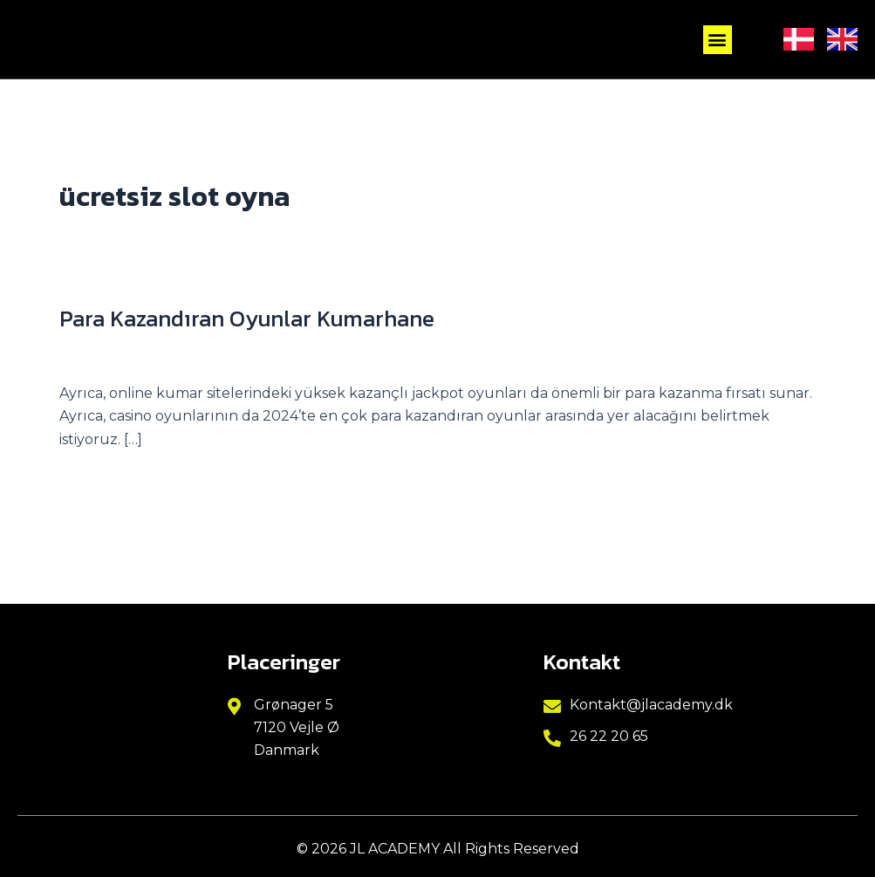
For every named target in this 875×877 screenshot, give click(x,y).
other (233, 354)
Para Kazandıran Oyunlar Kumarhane (249, 318)
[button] (717, 39)
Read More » (103, 480)
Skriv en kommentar (130, 354)
